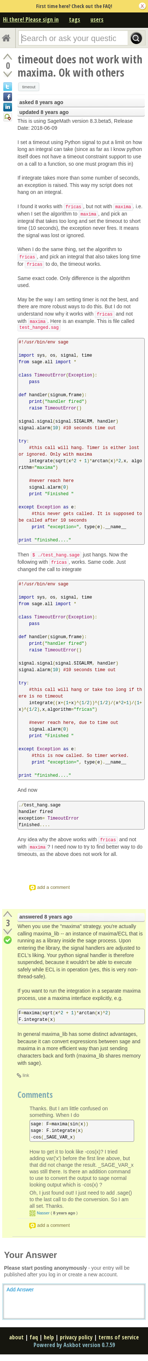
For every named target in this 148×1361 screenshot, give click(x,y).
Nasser (43, 1213)
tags (74, 19)
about (16, 1337)
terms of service (118, 1337)
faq (34, 1337)
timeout (28, 87)
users (97, 19)
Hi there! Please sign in (31, 19)
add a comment (53, 887)
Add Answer (20, 1289)
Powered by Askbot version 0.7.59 (74, 1345)
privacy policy (76, 1337)
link (26, 1075)
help (49, 1337)
